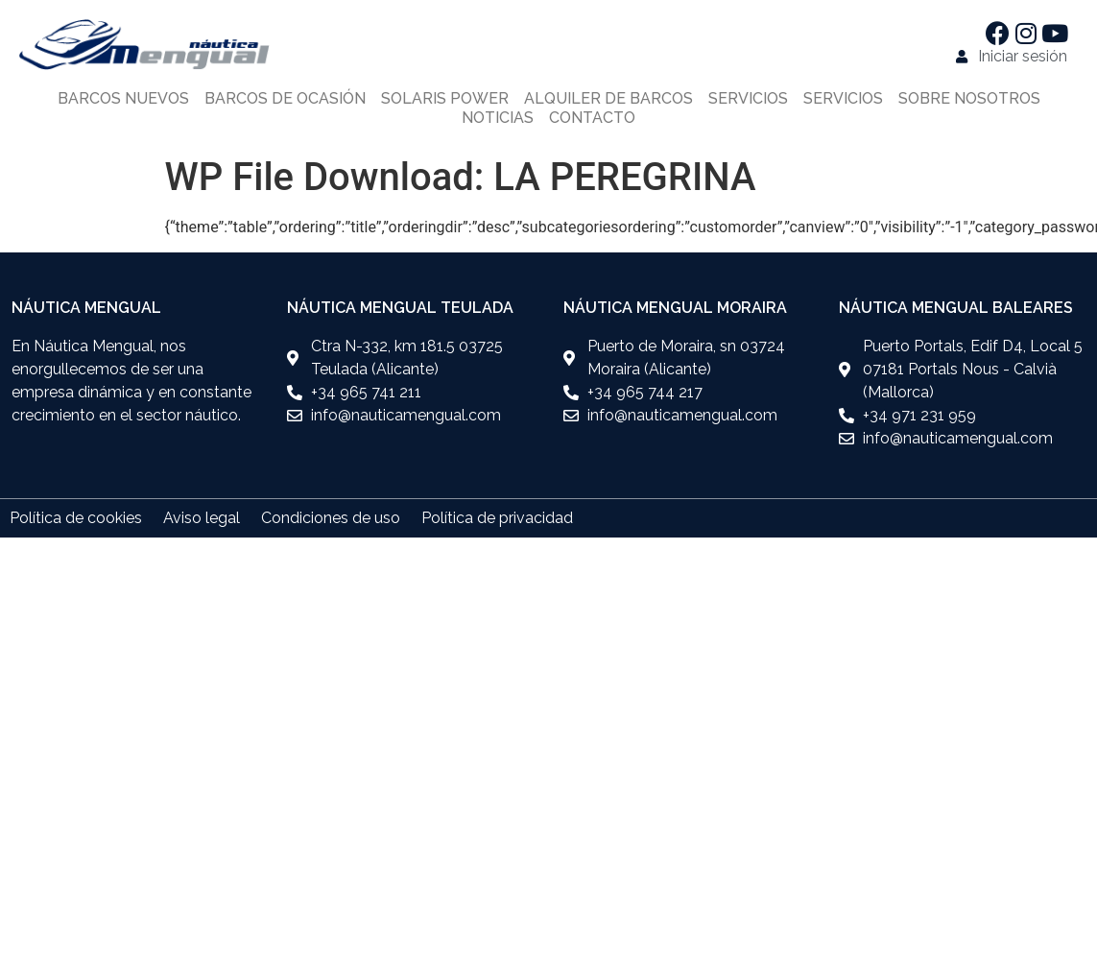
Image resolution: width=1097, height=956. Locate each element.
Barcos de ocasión (285, 98)
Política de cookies (76, 518)
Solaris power (445, 98)
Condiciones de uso (330, 518)
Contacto (592, 117)
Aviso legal (201, 518)
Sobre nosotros (969, 98)
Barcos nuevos (123, 98)
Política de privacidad (497, 518)
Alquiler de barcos (608, 98)
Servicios (748, 98)
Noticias (498, 117)
